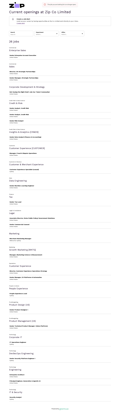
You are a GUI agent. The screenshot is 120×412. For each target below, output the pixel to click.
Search (13, 32)
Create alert (21, 23)
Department (40, 32)
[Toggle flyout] (57, 34)
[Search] (21, 34)
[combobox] (61, 34)
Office (63, 32)
